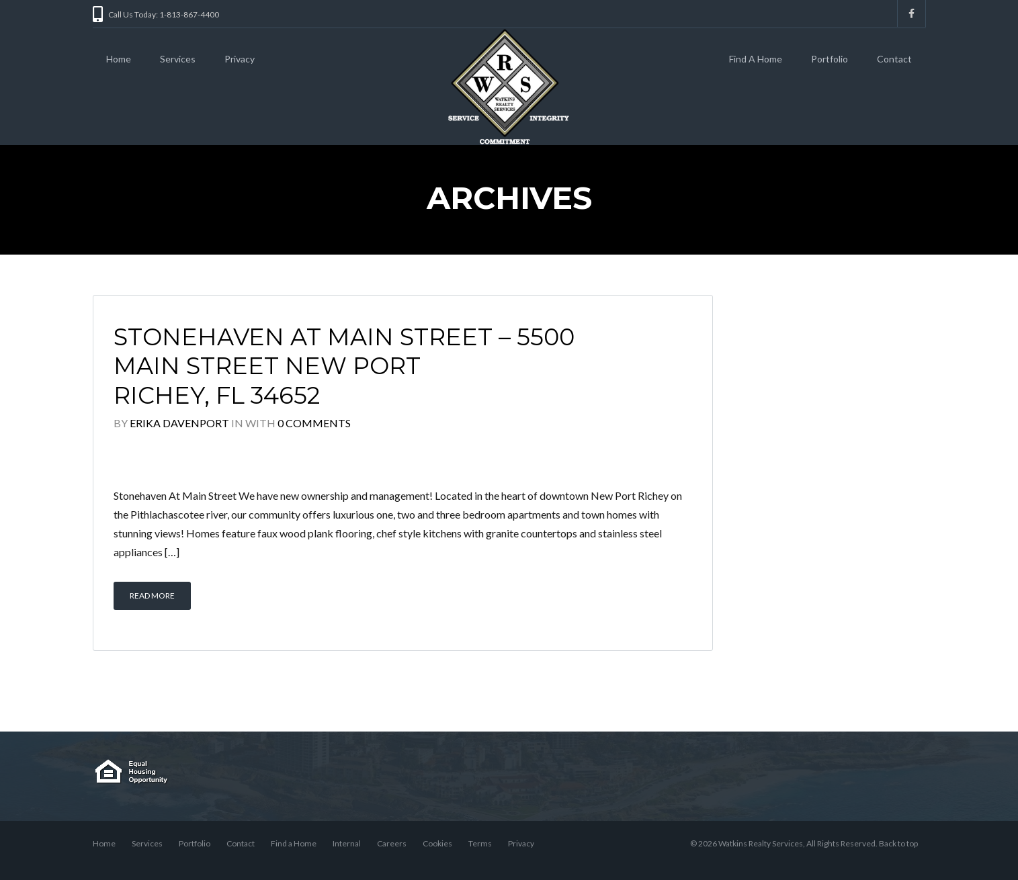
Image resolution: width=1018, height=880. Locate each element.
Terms (480, 843)
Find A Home (755, 58)
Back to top (898, 843)
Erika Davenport (179, 422)
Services (178, 58)
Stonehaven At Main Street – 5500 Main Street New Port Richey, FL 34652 (344, 366)
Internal (347, 843)
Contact (894, 58)
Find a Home (293, 843)
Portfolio (829, 58)
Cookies (437, 843)
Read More (152, 595)
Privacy (239, 58)
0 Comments (314, 422)
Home (118, 58)
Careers (392, 843)
